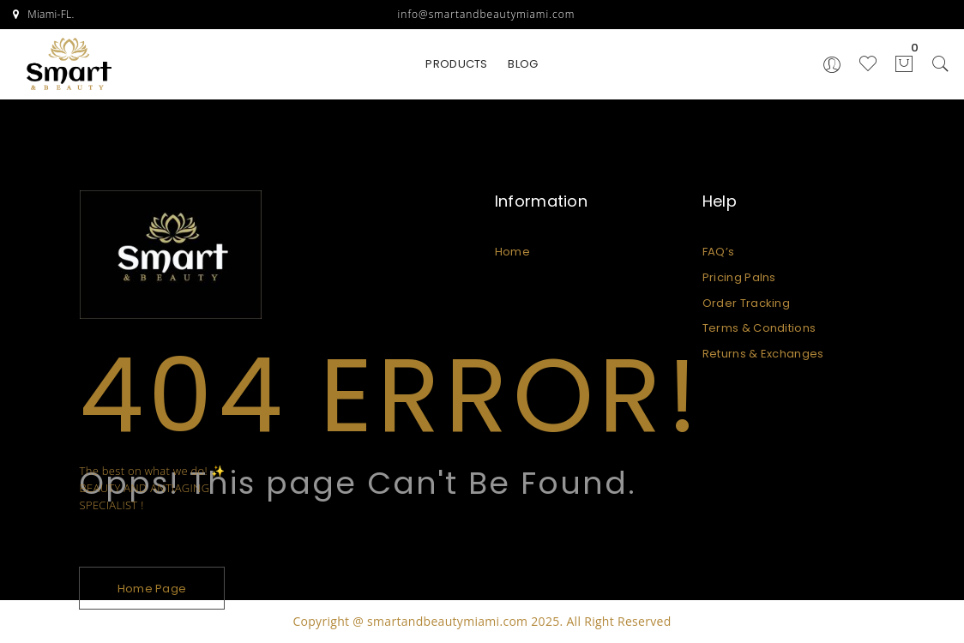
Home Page (152, 588)
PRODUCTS (456, 64)
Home (512, 251)
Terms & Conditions (759, 328)
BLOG (523, 64)
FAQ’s (718, 251)
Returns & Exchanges (763, 354)
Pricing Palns (739, 277)
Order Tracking (746, 303)
